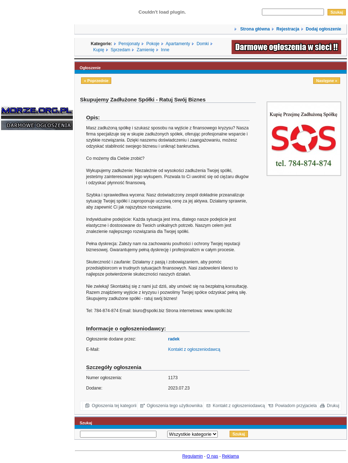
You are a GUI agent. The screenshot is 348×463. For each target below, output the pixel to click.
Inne (165, 49)
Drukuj (333, 405)
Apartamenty (178, 43)
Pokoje (153, 43)
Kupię (98, 49)
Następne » (326, 80)
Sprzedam (120, 49)
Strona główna (254, 29)
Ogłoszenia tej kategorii (114, 405)
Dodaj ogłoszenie (323, 29)
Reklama (230, 456)
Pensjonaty (129, 43)
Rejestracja (287, 29)
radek (174, 339)
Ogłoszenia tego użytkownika (174, 405)
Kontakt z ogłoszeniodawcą (194, 349)
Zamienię (145, 49)
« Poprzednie (96, 80)
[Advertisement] (22, 244)
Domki (203, 43)
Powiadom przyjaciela (296, 405)
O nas (212, 456)
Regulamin (192, 456)
